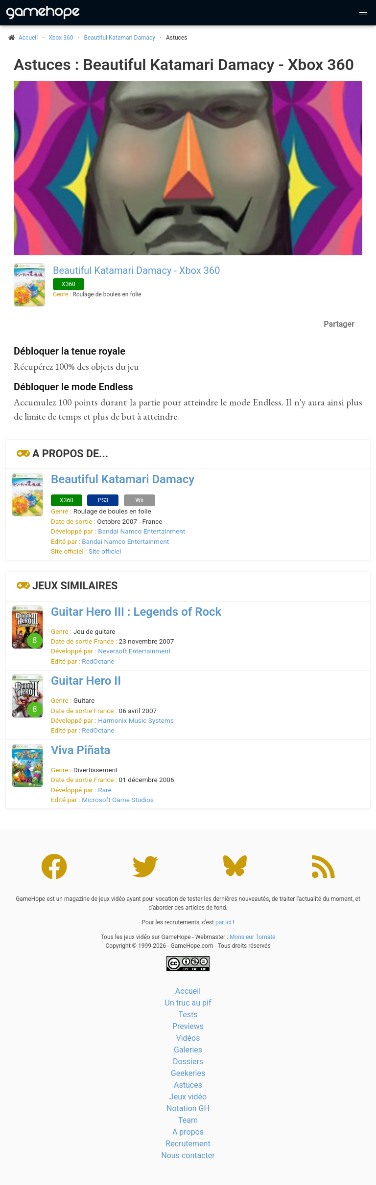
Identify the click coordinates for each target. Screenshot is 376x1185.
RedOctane (98, 661)
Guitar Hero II (86, 681)
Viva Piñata (80, 750)
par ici (223, 922)
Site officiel (105, 551)
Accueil (188, 991)
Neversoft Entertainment (134, 651)
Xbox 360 (60, 37)
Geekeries (188, 1073)
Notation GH (188, 1108)
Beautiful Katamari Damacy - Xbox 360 (136, 270)
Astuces (188, 1085)
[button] (363, 12)
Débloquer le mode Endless (73, 387)
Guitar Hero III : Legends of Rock (136, 612)
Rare (104, 790)
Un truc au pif (188, 1002)
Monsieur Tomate (253, 937)
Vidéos (188, 1038)
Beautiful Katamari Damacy (119, 37)
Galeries (188, 1049)
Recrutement (187, 1143)
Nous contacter (187, 1155)
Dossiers (188, 1061)
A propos (188, 1132)
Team (188, 1120)
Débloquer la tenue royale (69, 351)
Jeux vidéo (188, 1096)
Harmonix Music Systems (136, 720)
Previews (188, 1026)
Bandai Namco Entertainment (141, 531)
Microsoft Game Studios (118, 800)
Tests (187, 1014)
